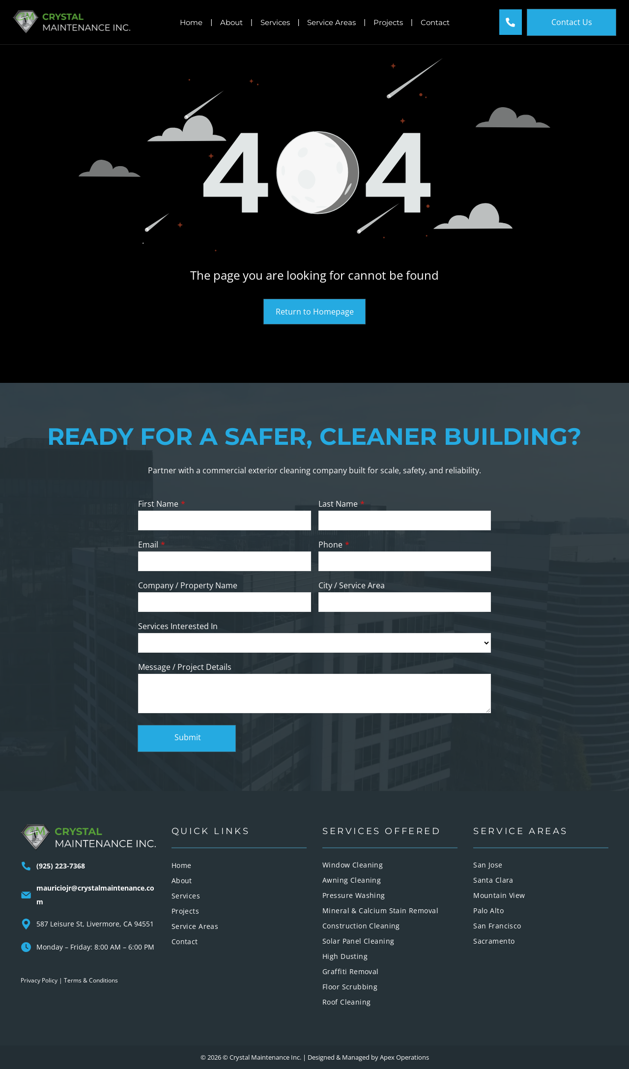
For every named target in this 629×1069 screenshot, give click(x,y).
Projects (388, 22)
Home (191, 22)
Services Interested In (178, 626)
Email (148, 544)
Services (275, 22)
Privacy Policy (39, 980)
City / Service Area (351, 585)
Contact (435, 22)
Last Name (338, 503)
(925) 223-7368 (60, 865)
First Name (158, 503)
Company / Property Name (187, 585)
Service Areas (331, 22)
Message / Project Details (184, 667)
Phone (330, 544)
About (231, 22)
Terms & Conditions (91, 980)
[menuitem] (239, 865)
